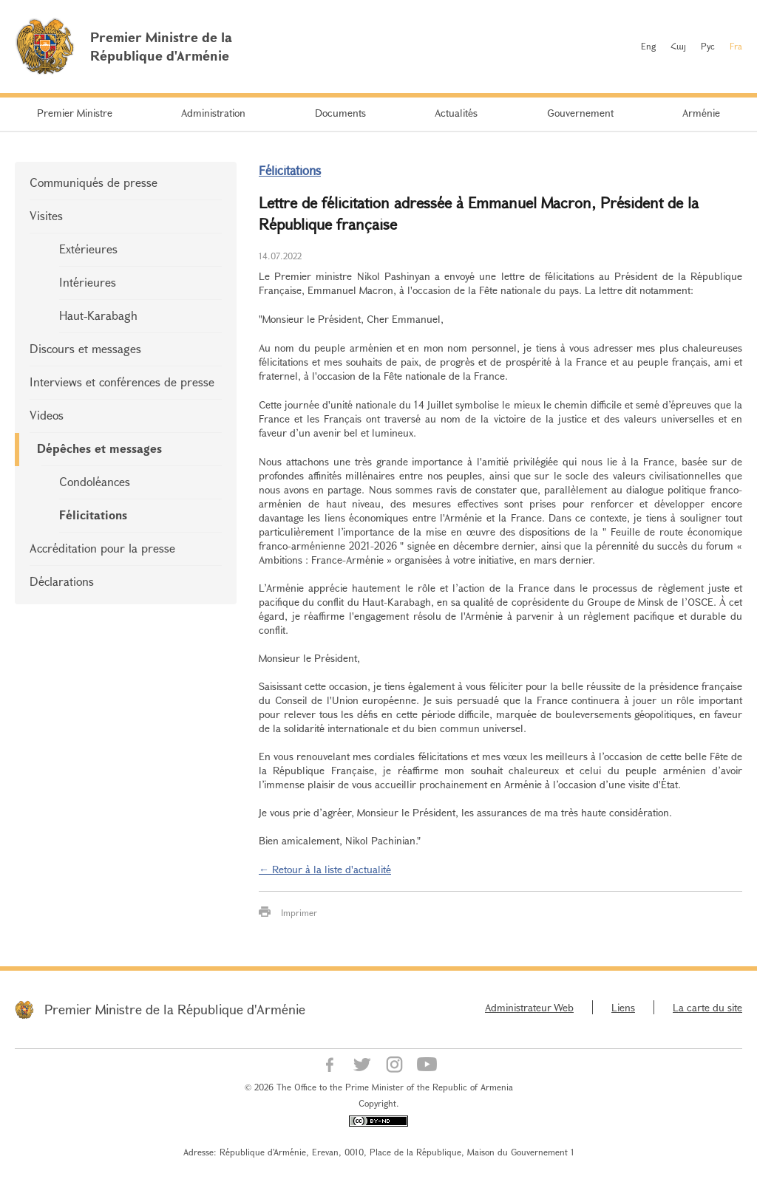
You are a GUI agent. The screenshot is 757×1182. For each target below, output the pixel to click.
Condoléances (94, 481)
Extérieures (88, 248)
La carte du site (707, 1007)
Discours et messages (85, 348)
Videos (47, 415)
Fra (736, 46)
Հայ (678, 46)
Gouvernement (580, 113)
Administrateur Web (529, 1007)
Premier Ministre (74, 113)
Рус (708, 46)
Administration (213, 113)
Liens (623, 1007)
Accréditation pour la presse (102, 548)
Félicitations (93, 514)
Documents (340, 113)
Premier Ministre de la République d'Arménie (174, 1009)
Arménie (701, 113)
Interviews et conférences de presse (122, 381)
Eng (648, 46)
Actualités (456, 113)
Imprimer (299, 912)
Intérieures (87, 282)
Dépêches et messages (99, 448)
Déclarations (62, 581)
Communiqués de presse (93, 182)
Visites (46, 215)
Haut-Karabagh (98, 315)
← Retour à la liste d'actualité (325, 869)
